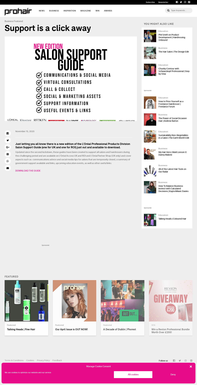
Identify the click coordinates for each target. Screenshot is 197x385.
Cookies (30, 360)
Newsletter (163, 2)
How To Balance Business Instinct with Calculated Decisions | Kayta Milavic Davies (174, 188)
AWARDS (108, 10)
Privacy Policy (43, 360)
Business (54, 10)
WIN (97, 10)
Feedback (57, 360)
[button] (190, 366)
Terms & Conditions (14, 360)
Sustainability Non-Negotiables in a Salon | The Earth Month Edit (174, 137)
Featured (18, 21)
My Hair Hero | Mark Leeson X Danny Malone (173, 153)
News (42, 10)
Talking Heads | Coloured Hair (172, 218)
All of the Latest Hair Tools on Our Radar (172, 170)
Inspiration (70, 10)
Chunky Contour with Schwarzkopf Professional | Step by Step (174, 71)
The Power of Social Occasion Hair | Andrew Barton (173, 120)
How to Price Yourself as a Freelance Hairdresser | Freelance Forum (171, 104)
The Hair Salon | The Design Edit (174, 51)
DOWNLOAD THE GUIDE (28, 171)
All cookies (133, 374)
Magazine (85, 10)
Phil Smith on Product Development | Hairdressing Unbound (172, 37)
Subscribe (150, 2)
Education (163, 31)
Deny (173, 374)
